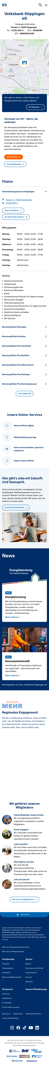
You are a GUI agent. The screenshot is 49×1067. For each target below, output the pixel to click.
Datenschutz (18, 1014)
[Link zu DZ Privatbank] (24, 1056)
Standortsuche (31, 973)
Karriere (29, 977)
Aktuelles (29, 982)
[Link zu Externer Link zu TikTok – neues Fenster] (24, 1028)
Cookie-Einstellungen (10, 1018)
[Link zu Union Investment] (14, 1050)
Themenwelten (7, 968)
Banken (28, 964)
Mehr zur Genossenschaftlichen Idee (15, 947)
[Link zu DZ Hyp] (17, 1061)
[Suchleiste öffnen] (40, 5)
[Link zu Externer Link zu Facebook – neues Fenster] (18, 1028)
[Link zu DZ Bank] (12, 1056)
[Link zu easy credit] (36, 1051)
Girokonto (6, 994)
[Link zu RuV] (25, 1050)
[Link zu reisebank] (32, 1061)
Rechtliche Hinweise (33, 1014)
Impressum (6, 1014)
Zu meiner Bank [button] (13, 157)
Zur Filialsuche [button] (35, 107)
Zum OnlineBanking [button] (15, 164)
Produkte (5, 964)
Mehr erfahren (12, 617)
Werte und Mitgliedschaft (11, 977)
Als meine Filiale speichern (15, 217)
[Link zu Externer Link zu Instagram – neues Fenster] (12, 1028)
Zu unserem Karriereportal (15, 507)
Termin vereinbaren (13, 210)
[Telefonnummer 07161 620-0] (12, 203)
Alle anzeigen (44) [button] (24, 394)
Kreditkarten (7, 998)
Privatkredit (6, 1003)
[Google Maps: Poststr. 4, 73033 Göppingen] (19, 199)
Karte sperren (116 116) (34, 968)
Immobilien (6, 973)
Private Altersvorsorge (10, 1007)
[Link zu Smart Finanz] (37, 1056)
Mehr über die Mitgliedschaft (24, 899)
